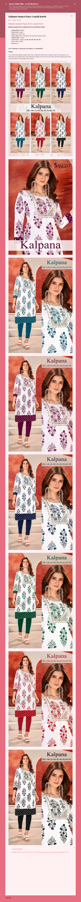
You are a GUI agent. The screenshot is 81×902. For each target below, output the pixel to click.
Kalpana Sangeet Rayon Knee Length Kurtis (25, 24)
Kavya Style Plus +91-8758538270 (23, 4)
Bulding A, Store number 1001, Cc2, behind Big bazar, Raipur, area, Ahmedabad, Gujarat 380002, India (43, 852)
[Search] (75, 4)
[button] (72, 16)
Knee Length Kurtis (17, 849)
